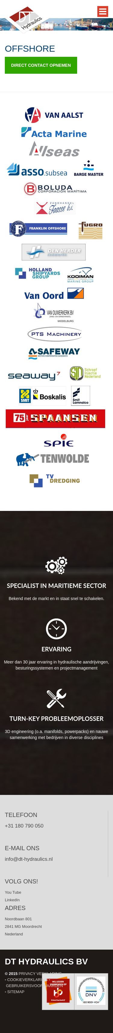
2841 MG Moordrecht (23, 926)
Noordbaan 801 (18, 919)
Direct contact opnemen (41, 65)
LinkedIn (12, 900)
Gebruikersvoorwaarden (34, 985)
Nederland (14, 934)
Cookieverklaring (27, 979)
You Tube (13, 892)
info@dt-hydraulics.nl (29, 859)
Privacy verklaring (40, 973)
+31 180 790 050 (24, 826)
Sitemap (15, 991)
